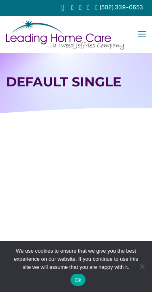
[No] (142, 266)
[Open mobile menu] (142, 34)
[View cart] (62, 8)
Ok (78, 280)
